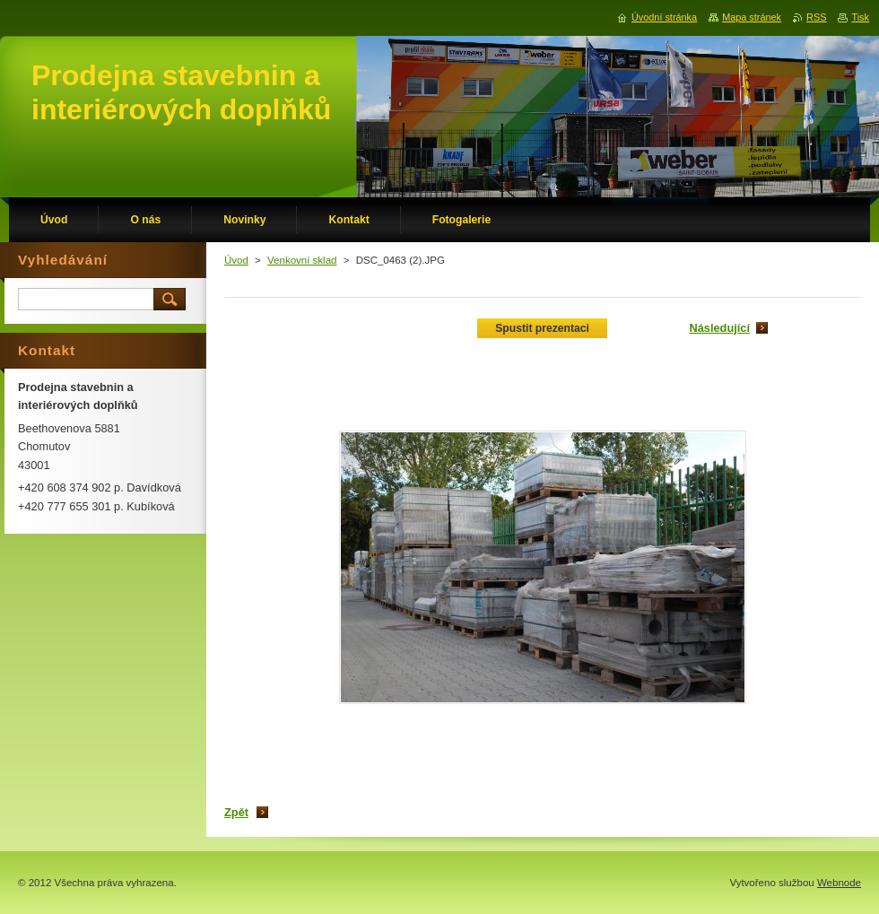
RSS (816, 17)
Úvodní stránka (664, 17)
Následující (719, 328)
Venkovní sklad (301, 260)
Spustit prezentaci (542, 328)
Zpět (236, 812)
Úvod (236, 260)
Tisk (860, 17)
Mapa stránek (751, 17)
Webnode (839, 882)
